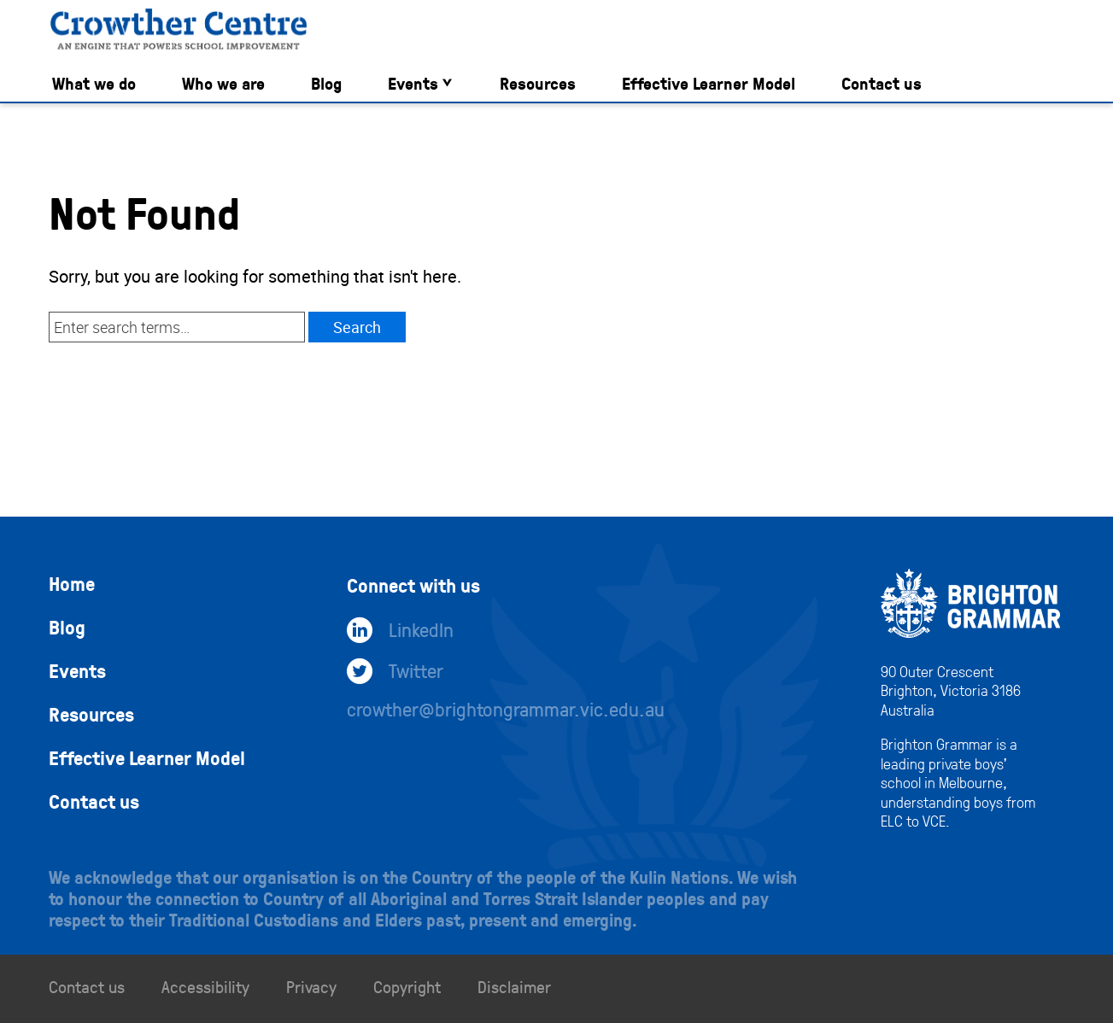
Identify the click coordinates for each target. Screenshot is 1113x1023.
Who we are (223, 83)
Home (72, 583)
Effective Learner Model (708, 83)
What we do (94, 83)
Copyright (407, 986)
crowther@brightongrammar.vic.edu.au (506, 709)
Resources (538, 83)
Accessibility (205, 986)
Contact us (881, 83)
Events (413, 83)
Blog (326, 83)
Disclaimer (514, 986)
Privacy (311, 986)
